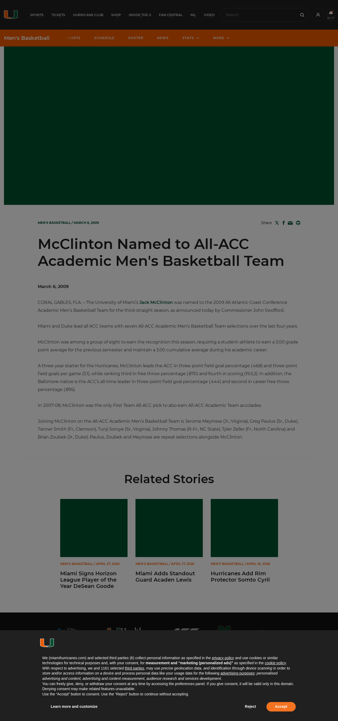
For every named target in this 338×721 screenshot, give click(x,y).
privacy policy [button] (223, 658)
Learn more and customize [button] (74, 706)
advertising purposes (237, 673)
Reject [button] (250, 706)
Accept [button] (281, 706)
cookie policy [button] (275, 663)
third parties (134, 668)
